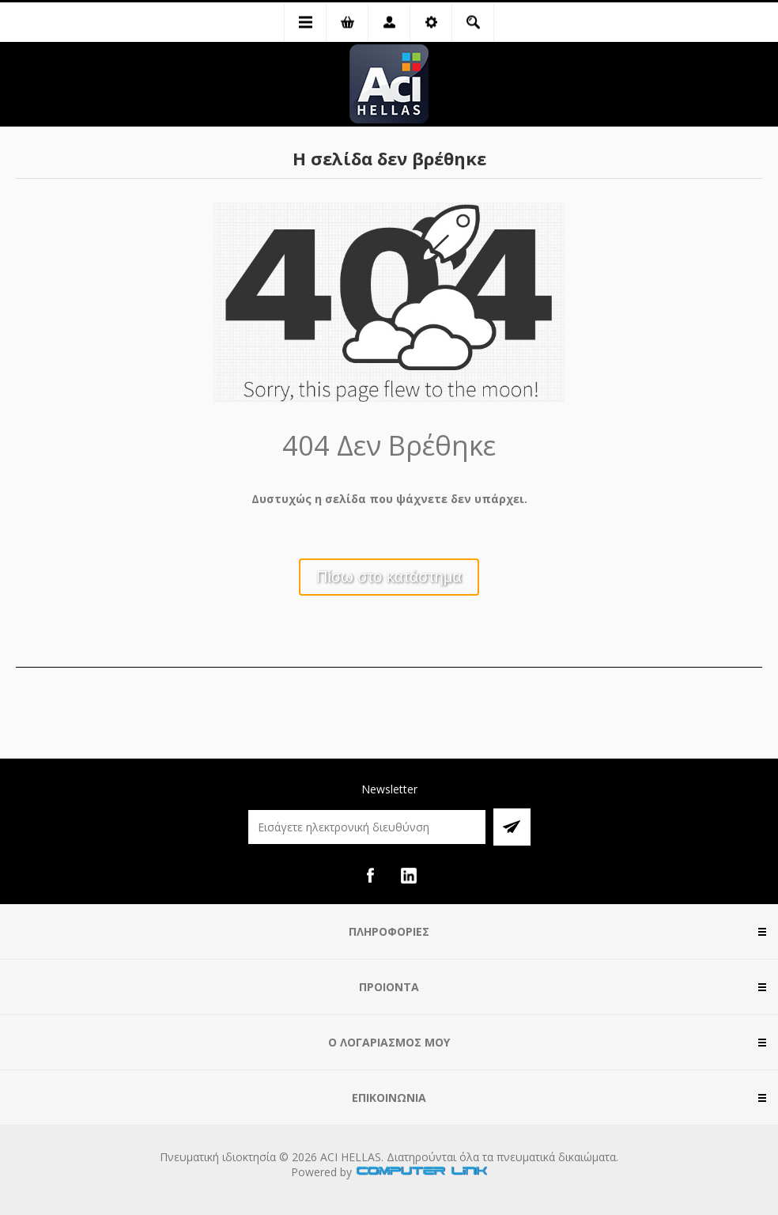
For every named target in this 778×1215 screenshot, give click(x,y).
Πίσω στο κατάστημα (389, 576)
